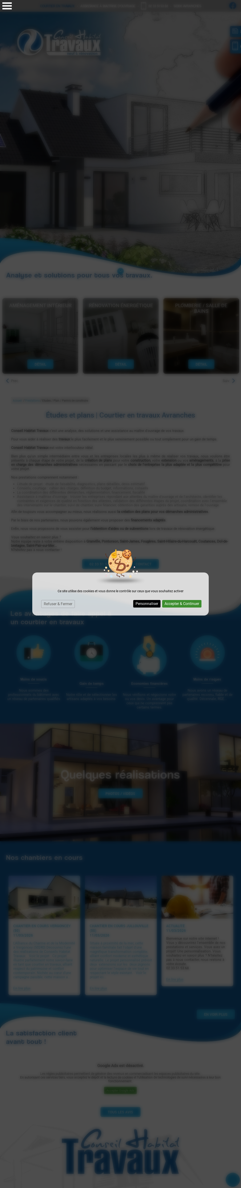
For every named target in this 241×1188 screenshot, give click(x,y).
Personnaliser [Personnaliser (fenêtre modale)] (147, 603)
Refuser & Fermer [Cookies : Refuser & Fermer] (58, 604)
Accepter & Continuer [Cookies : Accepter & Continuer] (182, 603)
